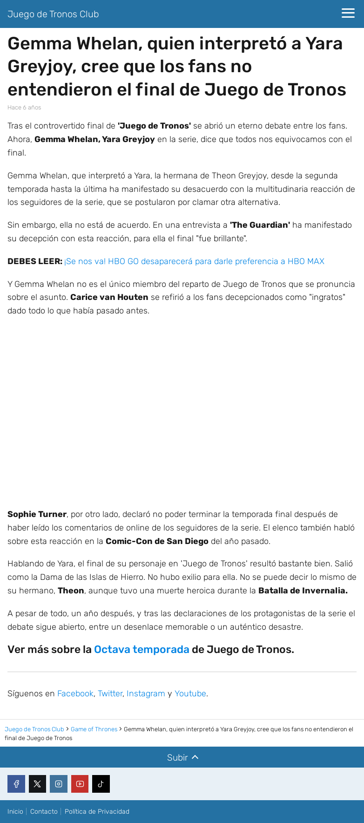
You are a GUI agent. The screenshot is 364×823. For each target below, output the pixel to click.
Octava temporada (141, 649)
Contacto (44, 812)
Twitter (110, 693)
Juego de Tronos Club (53, 14)
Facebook (75, 693)
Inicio (15, 812)
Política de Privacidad (97, 812)
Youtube (190, 693)
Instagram (146, 693)
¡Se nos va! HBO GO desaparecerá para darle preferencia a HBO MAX (194, 261)
